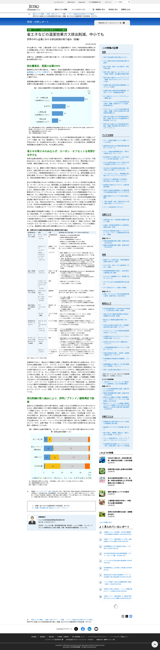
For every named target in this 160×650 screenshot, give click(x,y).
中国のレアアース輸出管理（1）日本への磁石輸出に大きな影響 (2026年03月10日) (117, 540)
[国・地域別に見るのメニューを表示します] (99, 9)
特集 (64, 14)
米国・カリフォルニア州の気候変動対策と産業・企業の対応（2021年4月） (116, 295)
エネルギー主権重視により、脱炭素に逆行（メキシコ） (116, 277)
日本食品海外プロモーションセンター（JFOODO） (80, 639)
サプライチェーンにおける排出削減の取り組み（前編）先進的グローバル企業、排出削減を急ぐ (116, 103)
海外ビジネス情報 (38, 14)
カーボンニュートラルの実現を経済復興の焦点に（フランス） (116, 332)
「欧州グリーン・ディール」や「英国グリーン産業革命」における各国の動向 (116, 383)
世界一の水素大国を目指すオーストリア (116, 370)
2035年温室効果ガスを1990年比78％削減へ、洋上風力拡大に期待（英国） (116, 309)
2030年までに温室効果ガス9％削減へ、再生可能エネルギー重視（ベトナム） (116, 180)
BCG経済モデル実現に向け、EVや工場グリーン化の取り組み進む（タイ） (116, 158)
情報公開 (51, 637)
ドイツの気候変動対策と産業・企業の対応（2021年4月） (116, 390)
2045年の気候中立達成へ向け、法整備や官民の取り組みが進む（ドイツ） (116, 326)
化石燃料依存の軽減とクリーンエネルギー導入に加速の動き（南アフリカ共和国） (117, 445)
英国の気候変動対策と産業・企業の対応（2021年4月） (116, 394)
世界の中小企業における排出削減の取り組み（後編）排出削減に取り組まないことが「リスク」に (116, 126)
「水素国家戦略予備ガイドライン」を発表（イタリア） (116, 348)
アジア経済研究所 (95, 2)
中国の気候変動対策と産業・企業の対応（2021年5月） (116, 242)
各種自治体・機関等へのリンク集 (105, 639)
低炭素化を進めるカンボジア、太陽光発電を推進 (116, 186)
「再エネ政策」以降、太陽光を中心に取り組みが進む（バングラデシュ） (116, 202)
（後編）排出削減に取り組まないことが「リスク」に (51, 508)
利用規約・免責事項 (63, 637)
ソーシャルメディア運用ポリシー (119, 637)
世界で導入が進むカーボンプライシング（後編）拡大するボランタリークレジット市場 (116, 79)
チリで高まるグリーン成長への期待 (114, 287)
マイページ (108, 2)
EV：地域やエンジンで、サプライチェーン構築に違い (116, 97)
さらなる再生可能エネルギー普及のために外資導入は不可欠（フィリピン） (116, 163)
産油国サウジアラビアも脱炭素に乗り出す (116, 428)
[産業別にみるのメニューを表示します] (126, 9)
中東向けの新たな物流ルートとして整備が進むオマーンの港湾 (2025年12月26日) (118, 590)
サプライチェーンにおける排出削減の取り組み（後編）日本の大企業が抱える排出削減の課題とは (116, 111)
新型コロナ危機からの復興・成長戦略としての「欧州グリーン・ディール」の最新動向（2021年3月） (116, 399)
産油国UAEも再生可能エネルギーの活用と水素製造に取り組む (116, 422)
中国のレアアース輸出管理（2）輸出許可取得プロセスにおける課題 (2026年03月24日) (117, 597)
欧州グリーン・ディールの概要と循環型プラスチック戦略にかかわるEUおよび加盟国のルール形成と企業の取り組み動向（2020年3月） (116, 406)
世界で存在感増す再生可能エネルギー (115, 57)
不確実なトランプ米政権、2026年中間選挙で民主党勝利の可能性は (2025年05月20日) (117, 533)
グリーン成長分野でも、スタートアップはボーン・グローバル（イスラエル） (116, 439)
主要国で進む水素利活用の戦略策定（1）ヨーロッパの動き (116, 86)
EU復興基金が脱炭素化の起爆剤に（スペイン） (116, 359)
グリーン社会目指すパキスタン (113, 207)
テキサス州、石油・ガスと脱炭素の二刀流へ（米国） (116, 266)
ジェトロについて (59, 2)
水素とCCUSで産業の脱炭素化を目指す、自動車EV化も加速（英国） (116, 315)
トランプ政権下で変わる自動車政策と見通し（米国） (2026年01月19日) (118, 583)
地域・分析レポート (53, 14)
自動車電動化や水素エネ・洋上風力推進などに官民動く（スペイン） (116, 365)
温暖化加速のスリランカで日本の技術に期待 (116, 197)
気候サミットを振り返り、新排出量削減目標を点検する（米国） (116, 261)
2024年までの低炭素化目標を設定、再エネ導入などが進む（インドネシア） (116, 169)
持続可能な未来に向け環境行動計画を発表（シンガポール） (116, 147)
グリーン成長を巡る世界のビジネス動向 (81, 14)
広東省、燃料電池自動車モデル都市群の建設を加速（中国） (116, 226)
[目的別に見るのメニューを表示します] (113, 9)
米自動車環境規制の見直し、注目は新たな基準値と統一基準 (116, 272)
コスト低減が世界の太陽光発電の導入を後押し (116, 62)
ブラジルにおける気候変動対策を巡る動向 (116, 283)
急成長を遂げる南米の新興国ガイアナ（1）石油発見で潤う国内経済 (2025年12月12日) (118, 576)
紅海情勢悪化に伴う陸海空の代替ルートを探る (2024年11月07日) (117, 547)
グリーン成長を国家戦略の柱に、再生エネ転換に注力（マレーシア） (116, 152)
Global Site (82, 2)
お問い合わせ (71, 2)
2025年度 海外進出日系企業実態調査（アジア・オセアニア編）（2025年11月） (117, 554)
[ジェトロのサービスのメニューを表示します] (79, 9)
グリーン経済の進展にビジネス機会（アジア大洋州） (116, 141)
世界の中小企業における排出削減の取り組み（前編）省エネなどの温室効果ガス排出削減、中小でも (116, 118)
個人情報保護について (78, 637)
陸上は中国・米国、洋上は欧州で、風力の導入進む (116, 67)
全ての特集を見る (106, 522)
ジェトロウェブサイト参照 (43, 491)
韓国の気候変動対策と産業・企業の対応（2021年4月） (116, 246)
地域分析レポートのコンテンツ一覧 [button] (111, 23)
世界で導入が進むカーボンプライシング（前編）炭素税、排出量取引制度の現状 (116, 73)
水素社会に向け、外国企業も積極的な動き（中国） (116, 220)
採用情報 (33, 637)
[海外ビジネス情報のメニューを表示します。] (61, 9)
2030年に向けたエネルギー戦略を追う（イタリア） (115, 343)
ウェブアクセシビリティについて (97, 637)
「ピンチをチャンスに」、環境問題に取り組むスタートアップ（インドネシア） (116, 174)
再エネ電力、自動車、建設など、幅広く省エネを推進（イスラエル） (116, 434)
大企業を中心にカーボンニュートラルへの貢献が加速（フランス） (116, 337)
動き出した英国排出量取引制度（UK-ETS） (115, 320)
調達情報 (42, 637)
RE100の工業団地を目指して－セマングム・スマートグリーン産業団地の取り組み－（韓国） (116, 232)
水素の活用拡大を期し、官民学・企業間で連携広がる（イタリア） (116, 354)
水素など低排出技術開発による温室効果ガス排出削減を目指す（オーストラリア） (116, 191)
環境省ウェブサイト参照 (39, 72)
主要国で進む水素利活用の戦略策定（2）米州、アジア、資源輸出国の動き (116, 91)
